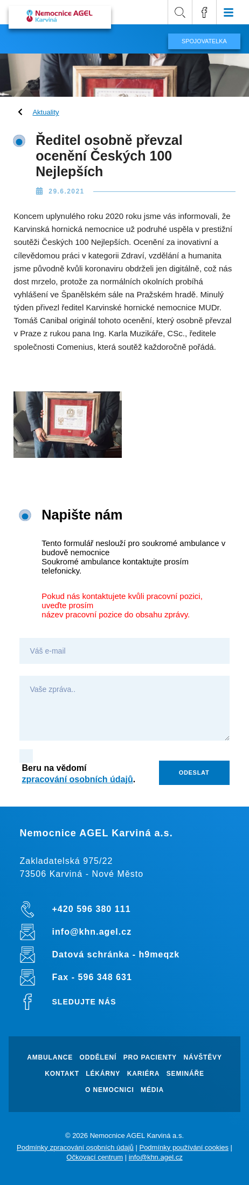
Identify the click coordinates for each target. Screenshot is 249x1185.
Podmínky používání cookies (183, 1147)
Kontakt (62, 1073)
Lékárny (103, 1073)
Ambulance (50, 1057)
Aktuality (45, 112)
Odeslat (194, 772)
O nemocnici (109, 1090)
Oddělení (98, 1057)
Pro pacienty (150, 1057)
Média (152, 1090)
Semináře (185, 1073)
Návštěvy (202, 1057)
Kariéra (143, 1073)
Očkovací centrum (94, 1157)
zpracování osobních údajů (77, 779)
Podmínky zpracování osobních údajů (75, 1147)
